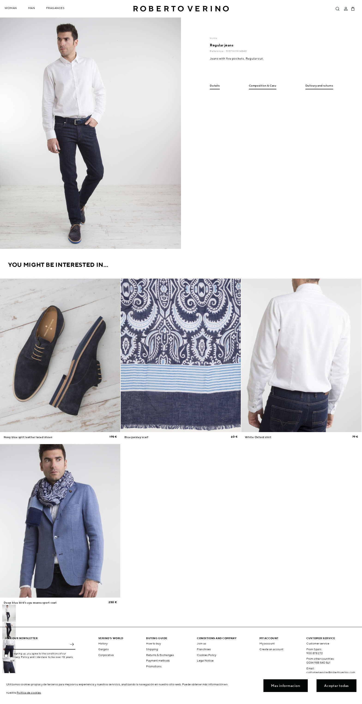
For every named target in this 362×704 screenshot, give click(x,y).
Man (31, 8)
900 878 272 (314, 653)
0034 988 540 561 (318, 662)
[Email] (36, 644)
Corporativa (106, 655)
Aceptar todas (336, 686)
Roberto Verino (181, 9)
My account (267, 643)
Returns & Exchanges (160, 655)
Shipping (152, 649)
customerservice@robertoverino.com (330, 672)
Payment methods (158, 660)
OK (71, 644)
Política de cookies (29, 692)
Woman (11, 8)
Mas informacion (285, 686)
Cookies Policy (206, 655)
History (103, 643)
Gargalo (103, 649)
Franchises (204, 649)
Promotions (153, 666)
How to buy (153, 643)
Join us (201, 643)
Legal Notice (205, 660)
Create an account (271, 649)
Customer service (317, 643)
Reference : (218, 51)
